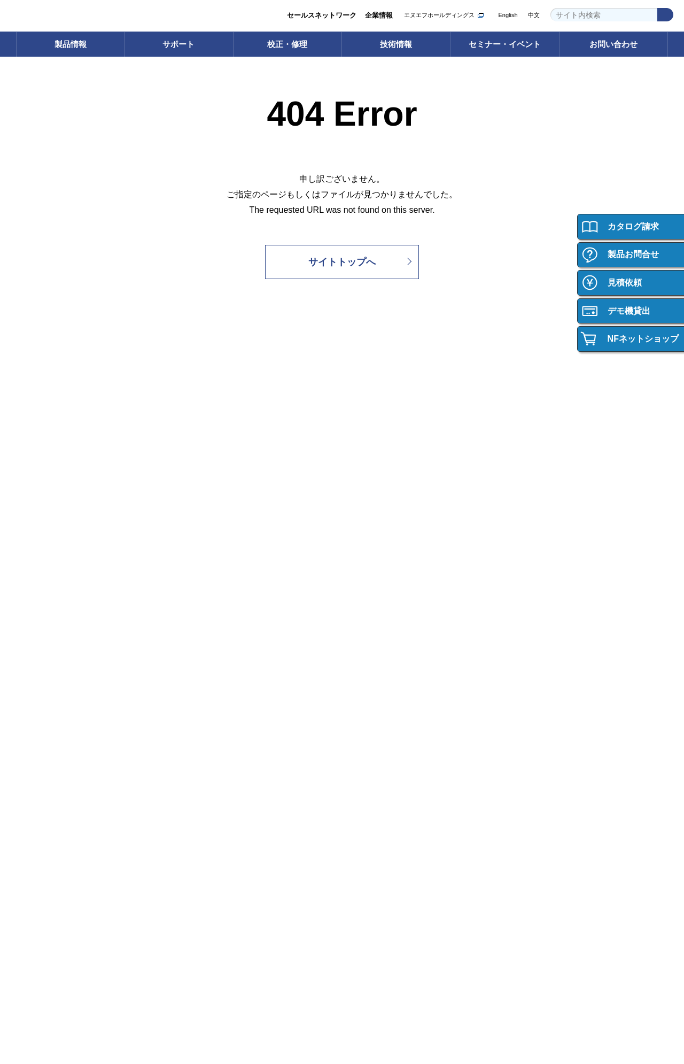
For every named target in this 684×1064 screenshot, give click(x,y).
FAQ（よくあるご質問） (233, 499)
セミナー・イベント (505, 44)
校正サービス (380, 467)
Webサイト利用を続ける (606, 1030)
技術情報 (396, 44)
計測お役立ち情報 (552, 499)
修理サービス (380, 483)
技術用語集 (541, 467)
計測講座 (538, 483)
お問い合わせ (613, 44)
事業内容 (208, 751)
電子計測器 (46, 452)
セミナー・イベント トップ (402, 688)
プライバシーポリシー (470, 977)
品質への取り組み (222, 798)
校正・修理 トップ (388, 452)
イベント (373, 719)
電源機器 (43, 467)
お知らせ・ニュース (226, 830)
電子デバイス (50, 515)
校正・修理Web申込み (394, 499)
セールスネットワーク (321, 15)
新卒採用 (538, 735)
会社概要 (208, 735)
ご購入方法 (46, 688)
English (507, 15)
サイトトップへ (342, 262)
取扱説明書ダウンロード (233, 483)
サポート (178, 44)
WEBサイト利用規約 (544, 977)
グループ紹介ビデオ (226, 719)
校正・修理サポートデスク (400, 515)
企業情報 (379, 15)
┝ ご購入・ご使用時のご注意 (75, 578)
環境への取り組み (222, 782)
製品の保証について (60, 735)
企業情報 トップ (220, 688)
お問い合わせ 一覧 (58, 914)
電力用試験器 (50, 499)
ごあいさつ (212, 703)
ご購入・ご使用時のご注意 (71, 719)
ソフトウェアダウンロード (236, 467)
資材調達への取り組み (229, 814)
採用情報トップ (548, 688)
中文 (534, 15)
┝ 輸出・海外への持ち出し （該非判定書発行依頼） (72, 598)
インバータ (46, 483)
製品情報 (71, 44)
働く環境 (538, 719)
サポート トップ (220, 452)
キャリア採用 (545, 751)
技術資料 (538, 515)
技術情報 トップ (549, 452)
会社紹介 (538, 703)
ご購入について (55, 662)
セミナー (373, 703)
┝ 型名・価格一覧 (58, 546)
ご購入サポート (53, 703)
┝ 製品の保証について (65, 562)
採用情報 (536, 662)
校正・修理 (287, 44)
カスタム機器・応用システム (74, 530)
